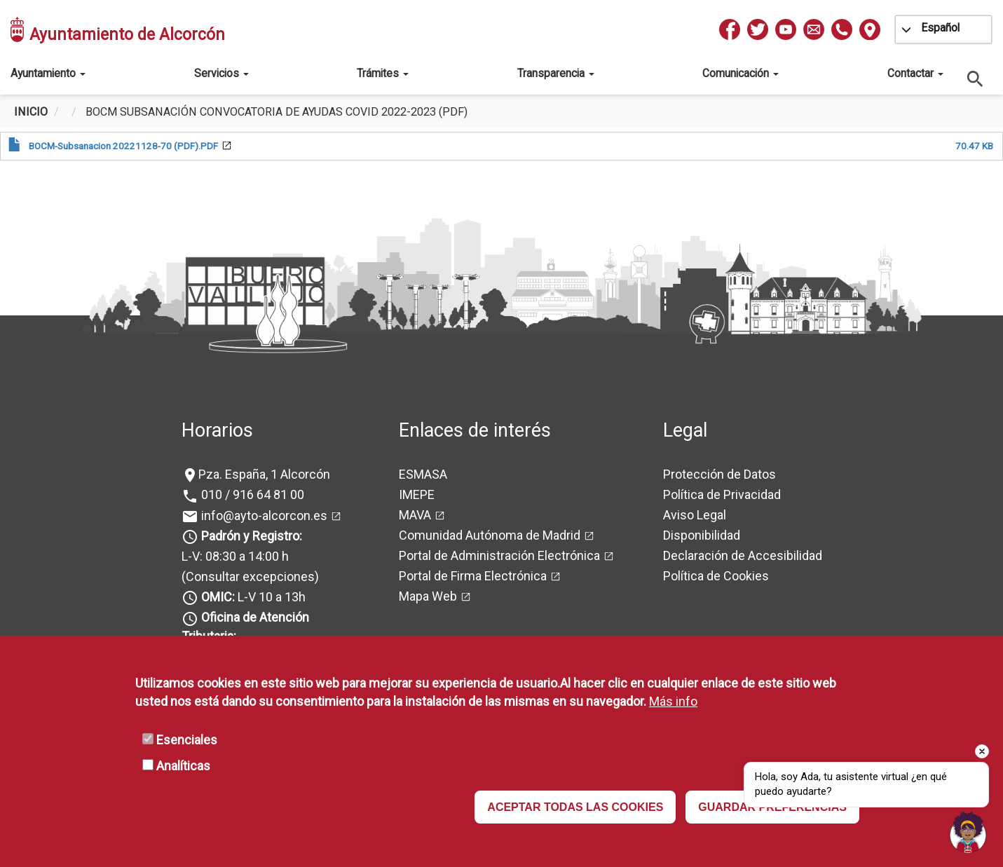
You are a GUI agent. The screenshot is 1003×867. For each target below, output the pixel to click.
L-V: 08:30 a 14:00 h (235, 556)
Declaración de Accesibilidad (742, 555)
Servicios (221, 73)
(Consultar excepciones (248, 576)
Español (940, 27)
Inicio (31, 111)
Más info (673, 701)
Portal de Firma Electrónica (473, 575)
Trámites (383, 73)
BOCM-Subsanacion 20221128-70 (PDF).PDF (123, 145)
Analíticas (183, 765)
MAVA (415, 514)
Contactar (915, 73)
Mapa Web (428, 596)
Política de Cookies (716, 575)
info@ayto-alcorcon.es (262, 515)
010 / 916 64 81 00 (251, 494)
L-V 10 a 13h (252, 596)
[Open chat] (968, 832)
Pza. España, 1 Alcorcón (264, 474)
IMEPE (417, 494)
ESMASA (423, 474)
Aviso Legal (694, 514)
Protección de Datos (719, 474)
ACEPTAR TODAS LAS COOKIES (575, 807)
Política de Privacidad (722, 494)
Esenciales (186, 739)
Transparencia (555, 73)
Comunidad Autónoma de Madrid (489, 535)
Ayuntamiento (48, 73)
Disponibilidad (701, 535)
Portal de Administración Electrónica (499, 555)
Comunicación (740, 73)
